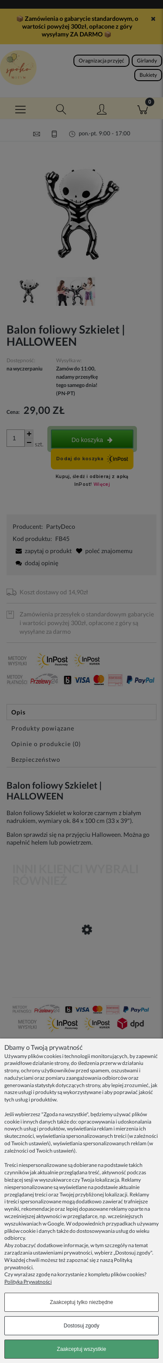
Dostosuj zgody (81, 1326)
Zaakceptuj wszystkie (81, 1349)
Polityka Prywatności (28, 1281)
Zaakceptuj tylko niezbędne (81, 1302)
